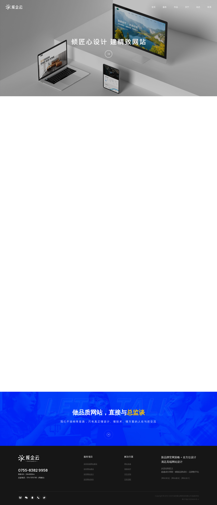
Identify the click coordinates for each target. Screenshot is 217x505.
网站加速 (127, 464)
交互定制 (127, 474)
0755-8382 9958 (33, 470)
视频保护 (127, 469)
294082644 (30, 474)
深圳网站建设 (89, 469)
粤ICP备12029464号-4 (190, 499)
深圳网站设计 (89, 474)
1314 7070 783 (32, 477)
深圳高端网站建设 (90, 464)
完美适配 (127, 479)
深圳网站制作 (89, 479)
